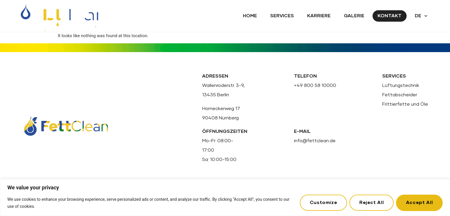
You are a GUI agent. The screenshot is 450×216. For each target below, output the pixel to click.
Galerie (354, 15)
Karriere (319, 15)
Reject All (371, 202)
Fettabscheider (399, 94)
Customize (323, 202)
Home (250, 15)
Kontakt (390, 15)
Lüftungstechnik (400, 85)
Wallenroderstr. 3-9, (223, 85)
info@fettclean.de (315, 140)
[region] (225, 197)
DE (421, 15)
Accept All (419, 202)
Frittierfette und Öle (405, 104)
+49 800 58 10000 (315, 85)
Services (282, 15)
